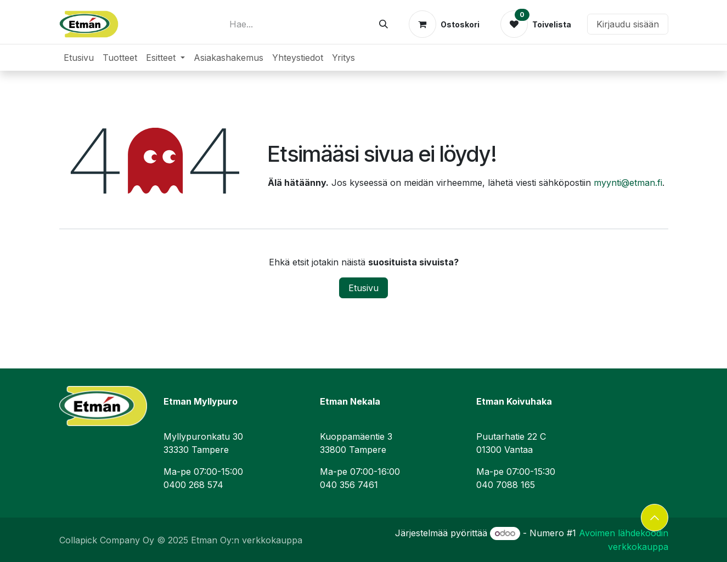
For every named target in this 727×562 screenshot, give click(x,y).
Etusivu (363, 287)
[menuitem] (78, 58)
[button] (654, 517)
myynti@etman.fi (628, 182)
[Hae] (383, 24)
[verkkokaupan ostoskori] (444, 24)
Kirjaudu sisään (627, 24)
